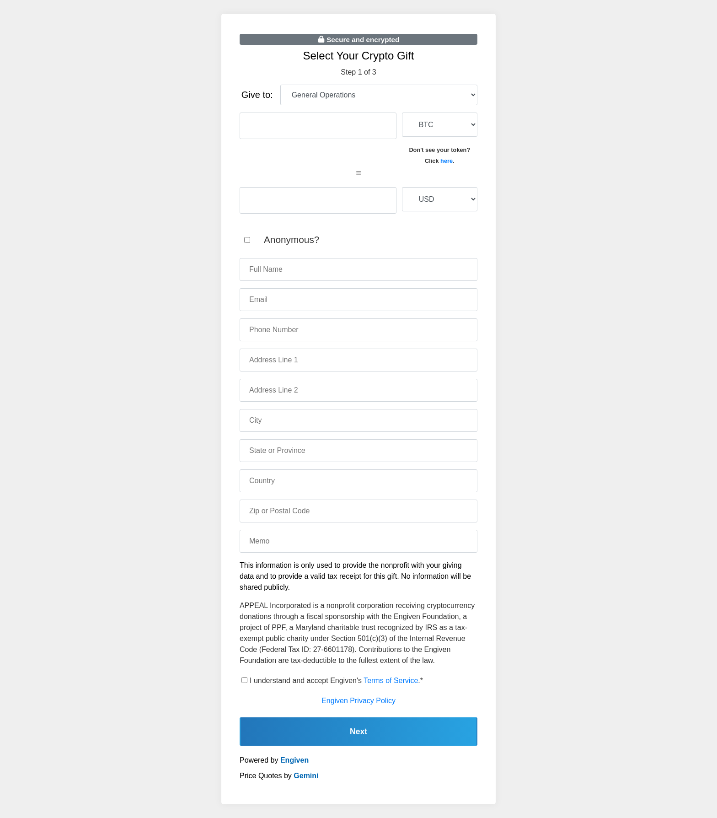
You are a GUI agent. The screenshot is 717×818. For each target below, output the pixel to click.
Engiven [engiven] (294, 760)
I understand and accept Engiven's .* (336, 680)
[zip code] (358, 511)
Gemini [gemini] (306, 776)
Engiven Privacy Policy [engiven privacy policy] (358, 701)
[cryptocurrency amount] (318, 126)
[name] (358, 269)
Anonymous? (291, 239)
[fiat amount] (318, 200)
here (446, 160)
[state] (358, 450)
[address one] (358, 360)
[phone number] (358, 329)
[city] (358, 420)
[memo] (358, 541)
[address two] (358, 390)
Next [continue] (358, 731)
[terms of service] (244, 680)
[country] (358, 480)
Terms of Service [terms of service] (391, 680)
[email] (358, 299)
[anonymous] (247, 240)
